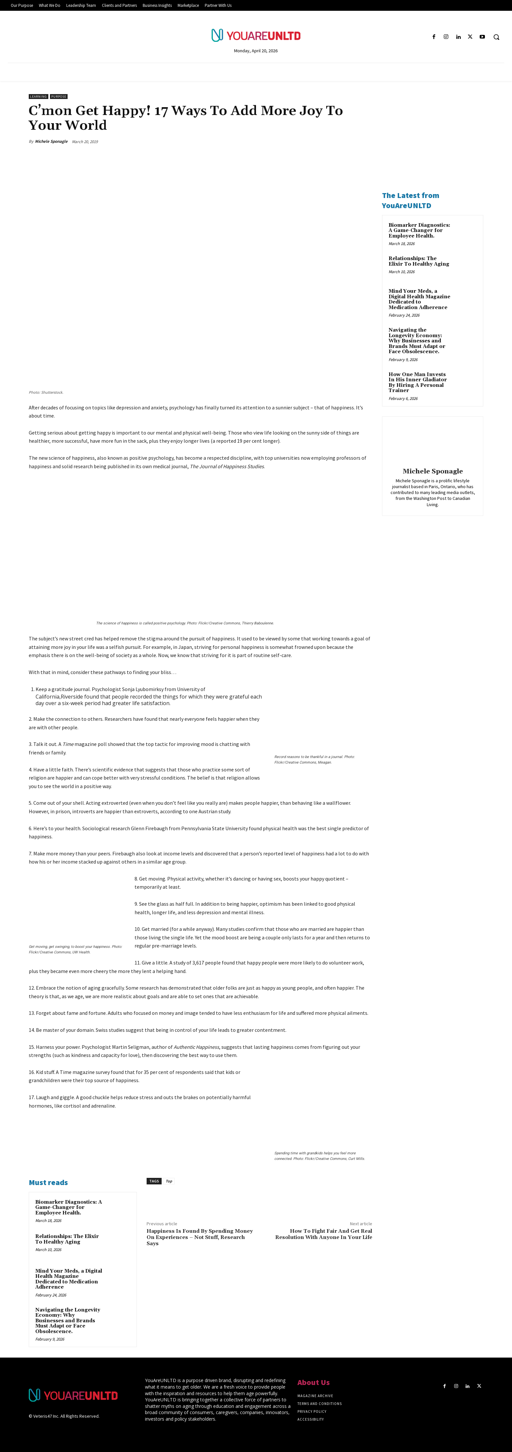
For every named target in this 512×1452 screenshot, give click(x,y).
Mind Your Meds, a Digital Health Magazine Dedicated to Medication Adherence (68, 1279)
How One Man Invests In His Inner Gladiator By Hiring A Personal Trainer (418, 382)
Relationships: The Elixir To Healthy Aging (67, 1239)
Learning (38, 96)
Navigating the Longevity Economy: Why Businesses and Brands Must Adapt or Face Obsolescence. (67, 1321)
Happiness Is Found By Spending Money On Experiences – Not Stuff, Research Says (200, 1237)
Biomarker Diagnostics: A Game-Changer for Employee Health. (68, 1207)
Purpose (59, 96)
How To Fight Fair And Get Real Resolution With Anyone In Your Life (323, 1234)
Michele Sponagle (51, 141)
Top (169, 1181)
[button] (496, 37)
